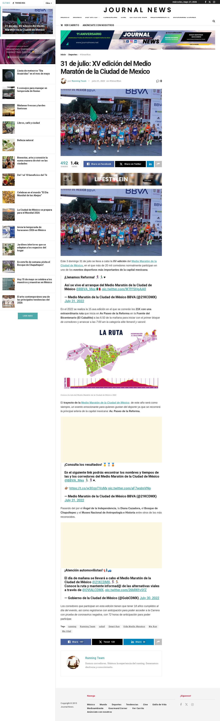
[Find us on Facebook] (181, 705)
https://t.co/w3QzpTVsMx (88, 488)
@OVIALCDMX (93, 590)
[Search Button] (214, 21)
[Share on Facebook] (98, 164)
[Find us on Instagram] (192, 705)
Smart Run (114, 626)
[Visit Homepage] (137, 10)
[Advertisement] (111, 440)
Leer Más (28, 316)
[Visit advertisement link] (27, 51)
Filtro (48, 3)
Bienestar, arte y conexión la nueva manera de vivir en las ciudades (32, 160)
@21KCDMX (101, 582)
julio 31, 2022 (98, 81)
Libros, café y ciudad (28, 123)
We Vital (66, 631)
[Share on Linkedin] (150, 164)
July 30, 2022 (149, 598)
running (72, 626)
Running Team (79, 81)
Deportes (91, 17)
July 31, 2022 (74, 301)
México (65, 17)
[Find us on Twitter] (186, 705)
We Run (153, 626)
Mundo (77, 17)
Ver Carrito (70, 25)
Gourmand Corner (184, 17)
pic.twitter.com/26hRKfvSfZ (126, 590)
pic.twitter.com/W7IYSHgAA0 (124, 289)
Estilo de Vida (138, 17)
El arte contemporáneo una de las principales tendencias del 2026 (33, 299)
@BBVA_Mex (86, 289)
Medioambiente (159, 17)
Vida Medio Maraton (134, 626)
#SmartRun (85, 54)
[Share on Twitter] (130, 164)
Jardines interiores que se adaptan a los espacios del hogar (31, 247)
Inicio (63, 54)
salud (102, 626)
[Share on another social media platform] (158, 164)
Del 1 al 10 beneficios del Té (32, 175)
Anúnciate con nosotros (98, 25)
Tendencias (110, 17)
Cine (123, 17)
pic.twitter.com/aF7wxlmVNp (129, 488)
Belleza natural (25, 140)
